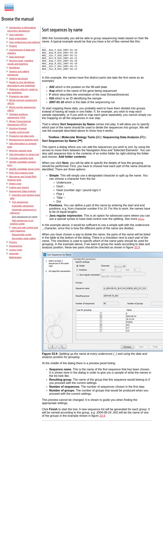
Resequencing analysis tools (23, 139)
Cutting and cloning (19, 187)
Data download (16, 56)
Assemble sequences (23, 205)
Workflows (14, 67)
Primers (13, 242)
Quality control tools (19, 132)
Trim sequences (20, 202)
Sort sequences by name (24, 216)
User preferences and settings (24, 42)
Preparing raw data (19, 96)
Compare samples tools (21, 158)
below (141, 224)
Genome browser (18, 128)
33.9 (137, 252)
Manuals (18, 9)
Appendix (14, 253)
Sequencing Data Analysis (22, 191)
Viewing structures (18, 78)
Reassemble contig (21, 234)
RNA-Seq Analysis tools (21, 172)
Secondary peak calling (24, 238)
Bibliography (15, 257)
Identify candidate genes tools (24, 169)
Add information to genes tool (24, 154)
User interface (16, 34)
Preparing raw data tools (21, 136)
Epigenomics (15, 246)
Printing (13, 46)
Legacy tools (15, 249)
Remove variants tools (20, 150)
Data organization (18, 38)
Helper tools (15, 183)
